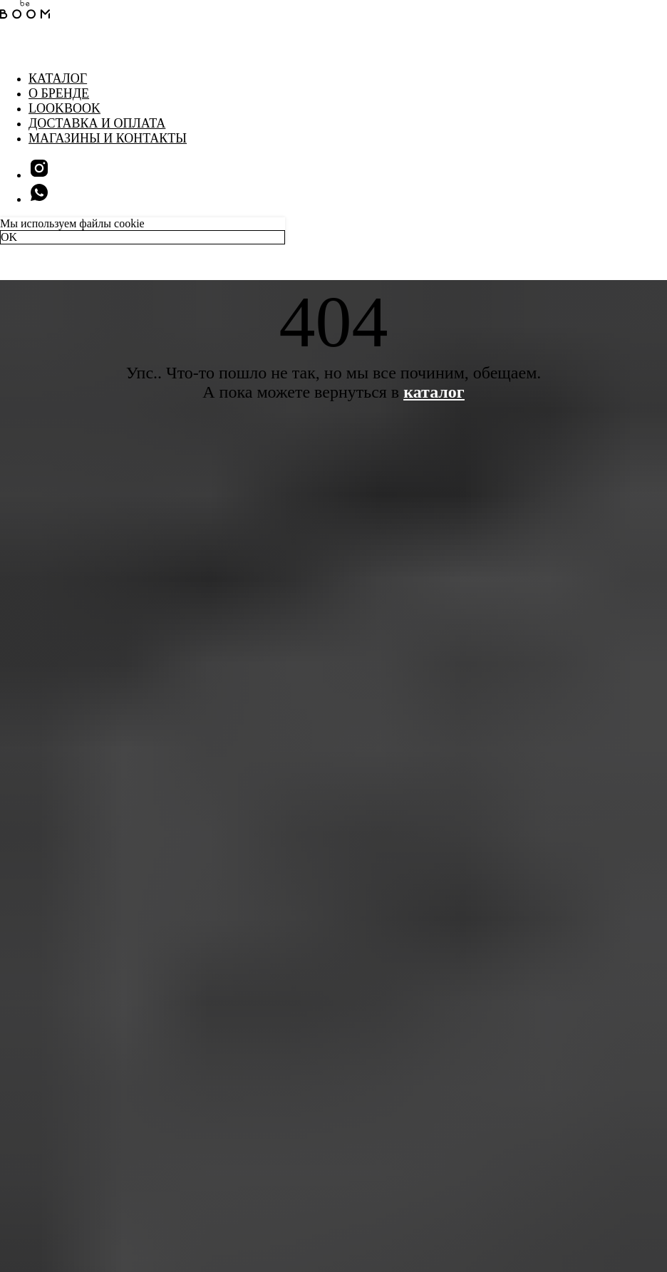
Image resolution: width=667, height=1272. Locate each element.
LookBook (64, 108)
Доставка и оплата (97, 123)
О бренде (59, 93)
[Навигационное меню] (10, 50)
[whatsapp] (39, 199)
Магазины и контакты (108, 138)
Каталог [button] (58, 78)
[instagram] (39, 175)
